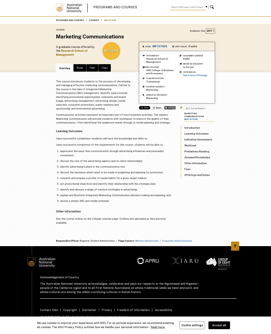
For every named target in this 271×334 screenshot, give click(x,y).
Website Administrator (147, 241)
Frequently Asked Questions (177, 241)
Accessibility (163, 310)
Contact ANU (49, 310)
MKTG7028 (110, 20)
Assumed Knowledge (197, 157)
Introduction (192, 127)
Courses (94, 20)
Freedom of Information (133, 310)
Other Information (195, 163)
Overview (64, 68)
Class (104, 67)
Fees (92, 67)
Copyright (70, 310)
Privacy (107, 310)
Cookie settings (192, 325)
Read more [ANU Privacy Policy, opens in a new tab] (158, 327)
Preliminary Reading (196, 151)
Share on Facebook (157, 107)
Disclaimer (89, 310)
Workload (190, 145)
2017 (210, 31)
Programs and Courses (115, 7)
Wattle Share (170, 107)
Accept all (219, 325)
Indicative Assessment (198, 139)
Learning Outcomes (196, 133)
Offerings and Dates (197, 175)
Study (80, 67)
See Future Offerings (195, 75)
